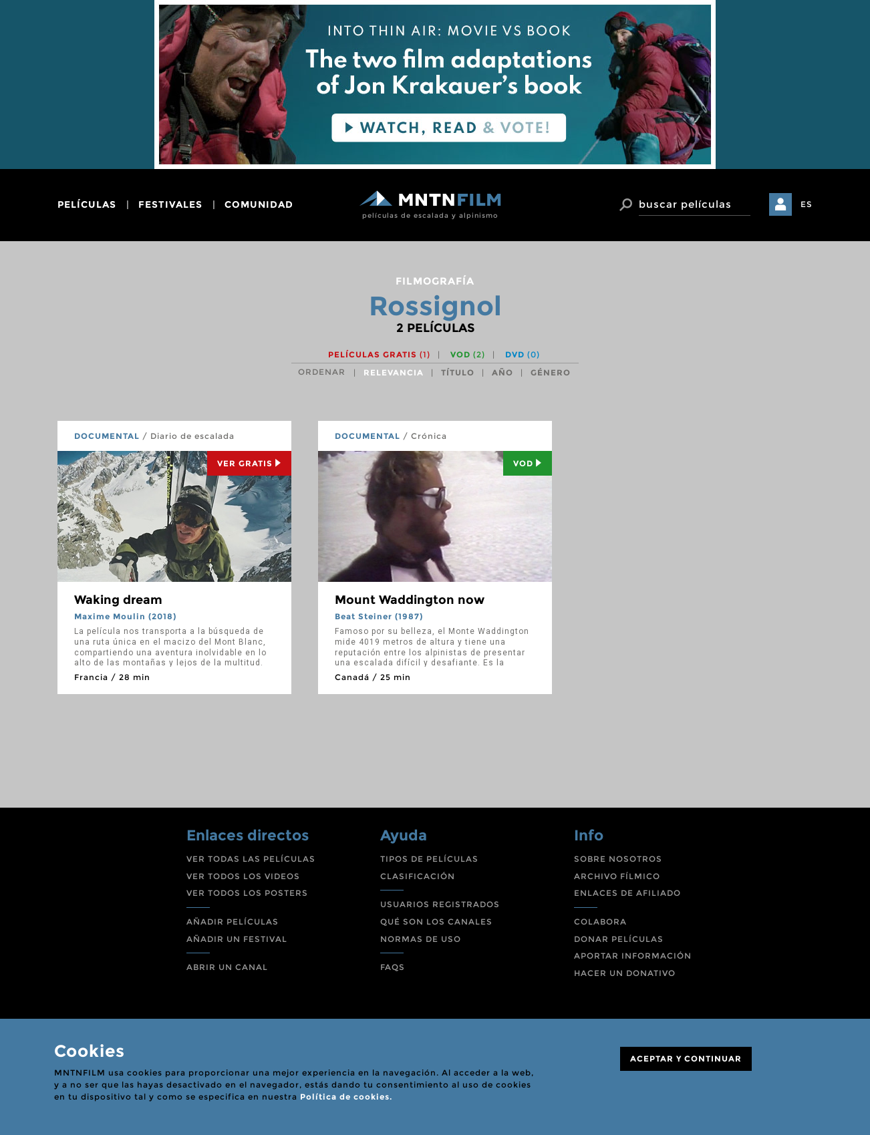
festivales (170, 204)
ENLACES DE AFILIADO (627, 893)
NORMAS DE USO (420, 939)
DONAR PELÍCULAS (619, 939)
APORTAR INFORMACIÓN (633, 956)
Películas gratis (379, 354)
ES (807, 204)
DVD (522, 354)
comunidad (259, 204)
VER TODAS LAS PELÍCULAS (250, 859)
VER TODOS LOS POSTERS (247, 893)
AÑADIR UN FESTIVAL (236, 939)
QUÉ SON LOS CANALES (436, 922)
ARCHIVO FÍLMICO (617, 876)
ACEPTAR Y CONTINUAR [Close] (686, 1058)
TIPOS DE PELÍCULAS (429, 859)
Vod (527, 463)
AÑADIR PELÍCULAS (232, 922)
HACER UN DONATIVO (625, 973)
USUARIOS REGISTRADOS (440, 904)
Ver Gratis (249, 463)
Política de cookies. (346, 1097)
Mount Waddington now (409, 600)
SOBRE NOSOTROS (618, 859)
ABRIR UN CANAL (227, 967)
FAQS (392, 967)
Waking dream (118, 600)
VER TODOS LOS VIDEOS (243, 876)
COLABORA (600, 922)
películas (86, 204)
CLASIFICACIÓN (417, 876)
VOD (467, 354)
